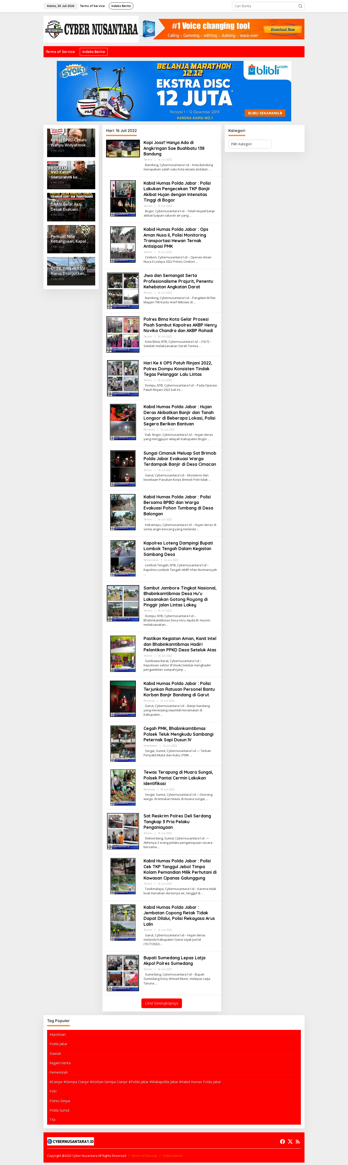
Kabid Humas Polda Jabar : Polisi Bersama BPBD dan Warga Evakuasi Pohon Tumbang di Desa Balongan (178, 507)
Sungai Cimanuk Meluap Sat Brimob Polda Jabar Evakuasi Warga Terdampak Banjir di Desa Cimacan (180, 461)
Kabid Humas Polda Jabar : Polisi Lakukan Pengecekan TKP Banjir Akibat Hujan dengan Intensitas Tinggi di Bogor (178, 191)
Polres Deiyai (60, 1103)
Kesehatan (150, 748)
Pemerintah (151, 562)
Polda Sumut (60, 1112)
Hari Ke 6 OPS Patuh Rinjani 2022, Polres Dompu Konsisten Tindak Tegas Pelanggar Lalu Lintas (178, 371)
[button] (300, 6)
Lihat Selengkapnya (161, 1005)
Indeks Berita (172, 1158)
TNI (52, 1122)
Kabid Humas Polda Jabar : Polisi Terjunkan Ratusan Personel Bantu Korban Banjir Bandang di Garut (180, 691)
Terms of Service (144, 1158)
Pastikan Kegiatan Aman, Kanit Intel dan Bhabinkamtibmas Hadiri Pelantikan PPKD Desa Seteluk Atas (180, 646)
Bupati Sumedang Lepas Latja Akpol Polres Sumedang (175, 962)
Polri (53, 1094)
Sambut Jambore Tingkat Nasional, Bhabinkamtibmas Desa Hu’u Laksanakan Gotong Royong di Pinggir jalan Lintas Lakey (179, 599)
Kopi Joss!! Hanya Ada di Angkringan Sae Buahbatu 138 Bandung (175, 148)
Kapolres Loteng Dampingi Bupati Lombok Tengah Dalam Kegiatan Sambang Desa (179, 551)
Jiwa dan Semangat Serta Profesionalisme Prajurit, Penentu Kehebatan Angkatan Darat (179, 281)
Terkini (148, 159)
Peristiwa (149, 432)
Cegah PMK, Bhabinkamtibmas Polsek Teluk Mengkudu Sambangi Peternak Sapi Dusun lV (179, 736)
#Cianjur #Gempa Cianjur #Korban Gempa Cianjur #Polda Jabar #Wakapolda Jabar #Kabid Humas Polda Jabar (135, 1084)
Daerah (55, 1056)
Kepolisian (57, 1037)
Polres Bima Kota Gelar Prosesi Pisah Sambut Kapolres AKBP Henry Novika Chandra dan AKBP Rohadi (178, 327)
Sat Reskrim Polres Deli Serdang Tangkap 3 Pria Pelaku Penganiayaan (178, 824)
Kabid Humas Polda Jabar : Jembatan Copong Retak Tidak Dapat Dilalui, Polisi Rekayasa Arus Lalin (180, 918)
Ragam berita (60, 1065)
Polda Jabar (58, 1046)
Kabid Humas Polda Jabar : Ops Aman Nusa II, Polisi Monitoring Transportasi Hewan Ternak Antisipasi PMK (176, 237)
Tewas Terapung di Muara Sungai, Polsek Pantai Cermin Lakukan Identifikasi (179, 780)
